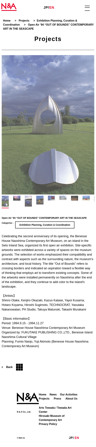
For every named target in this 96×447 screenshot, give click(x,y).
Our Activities (68, 394)
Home (42, 394)
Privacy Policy (48, 424)
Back (12, 367)
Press (57, 398)
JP (46, 7)
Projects (44, 398)
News (53, 394)
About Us (71, 398)
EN (51, 7)
